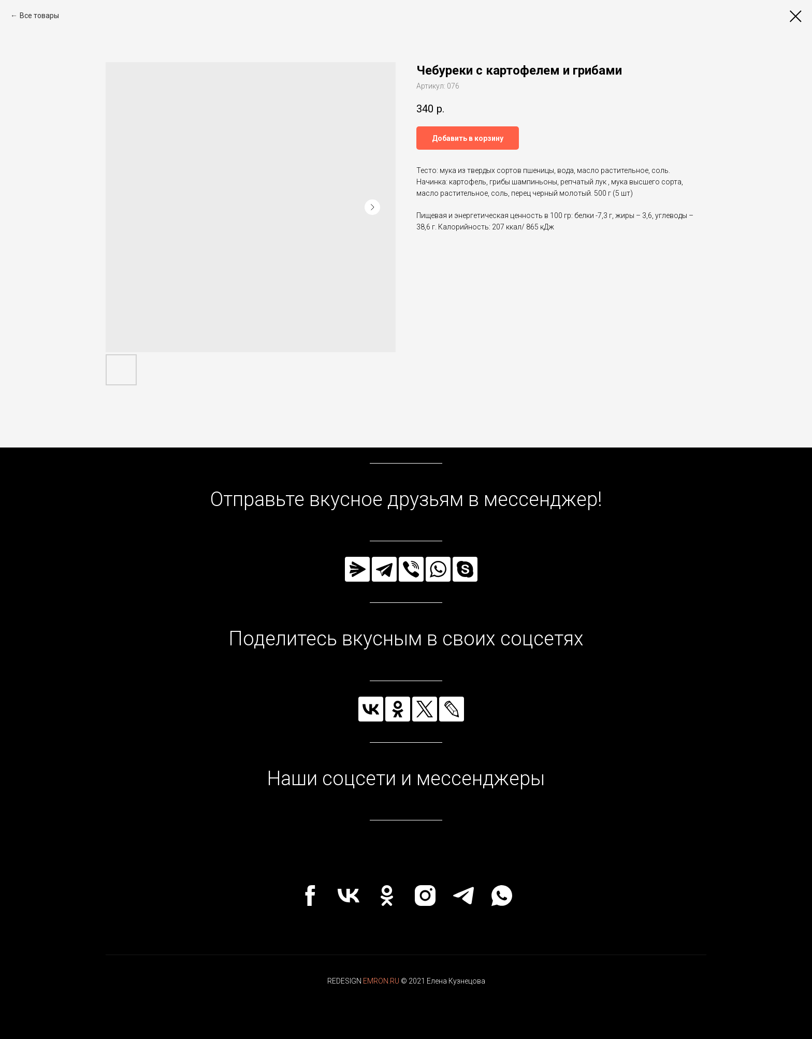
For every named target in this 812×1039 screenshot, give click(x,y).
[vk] (348, 895)
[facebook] (310, 895)
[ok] (387, 895)
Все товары (39, 15)
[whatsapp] (502, 895)
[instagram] (425, 895)
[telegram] (463, 895)
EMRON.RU (381, 981)
